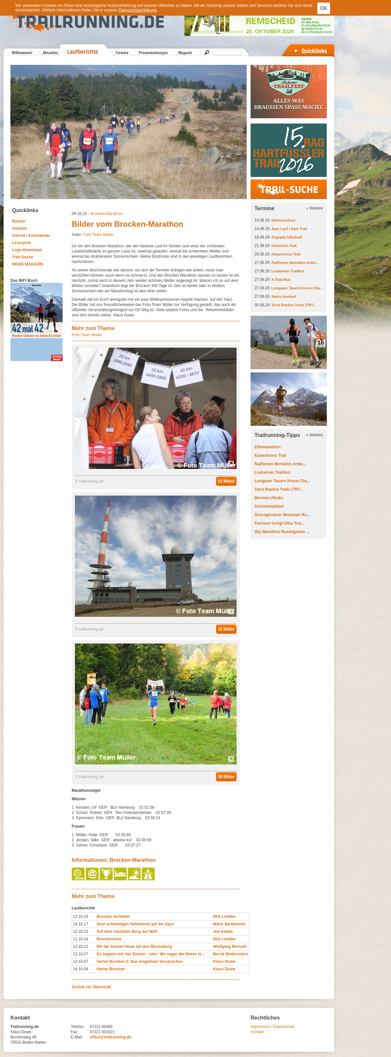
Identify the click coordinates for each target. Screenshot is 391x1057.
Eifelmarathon (283, 220)
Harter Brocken (111, 969)
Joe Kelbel (223, 931)
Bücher (18, 221)
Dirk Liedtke (224, 916)
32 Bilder (226, 629)
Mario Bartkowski (229, 924)
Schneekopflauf (268, 506)
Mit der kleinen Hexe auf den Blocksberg (134, 946)
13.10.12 (80, 946)
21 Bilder (226, 481)
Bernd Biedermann (230, 954)
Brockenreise (109, 939)
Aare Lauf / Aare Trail (289, 229)
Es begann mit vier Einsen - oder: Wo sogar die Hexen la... (151, 954)
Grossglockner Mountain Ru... (282, 515)
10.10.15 (80, 931)
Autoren (19, 228)
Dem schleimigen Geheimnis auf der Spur (135, 924)
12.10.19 (80, 916)
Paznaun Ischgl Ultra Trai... (279, 523)
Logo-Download (27, 250)
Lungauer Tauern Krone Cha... (297, 288)
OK (323, 8)
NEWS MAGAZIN (27, 264)
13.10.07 (80, 954)
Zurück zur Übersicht (91, 987)
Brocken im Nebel (113, 916)
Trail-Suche (22, 257)
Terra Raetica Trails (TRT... (293, 305)
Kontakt (257, 1032)
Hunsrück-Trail (284, 246)
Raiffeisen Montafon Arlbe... (295, 263)
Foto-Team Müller (98, 234)
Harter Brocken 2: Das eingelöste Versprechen (140, 961)
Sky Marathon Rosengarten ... (282, 531)
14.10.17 (80, 924)
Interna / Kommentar (31, 235)
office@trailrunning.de (110, 1037)
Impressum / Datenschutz (273, 1026)
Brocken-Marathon (106, 213)
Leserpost (21, 242)
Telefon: (77, 1026)
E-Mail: (77, 1037)
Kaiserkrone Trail (285, 254)
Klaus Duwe (224, 961)
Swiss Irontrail (283, 296)
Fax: (74, 1032)
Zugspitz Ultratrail (286, 237)
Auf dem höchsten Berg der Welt (127, 931)
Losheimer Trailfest (287, 271)
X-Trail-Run (281, 280)
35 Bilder (226, 777)
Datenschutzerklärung (138, 10)
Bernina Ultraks (268, 498)
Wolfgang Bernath (230, 946)
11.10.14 (80, 939)
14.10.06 (80, 969)
